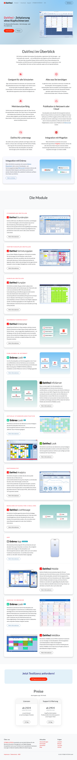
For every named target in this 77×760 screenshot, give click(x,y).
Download (23, 2)
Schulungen (43, 743)
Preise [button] (18, 31)
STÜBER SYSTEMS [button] (37, 2)
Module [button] (16, 2)
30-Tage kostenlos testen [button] (38, 679)
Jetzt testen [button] (9, 31)
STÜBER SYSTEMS (8, 742)
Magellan (57, 143)
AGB (19, 754)
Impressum (7, 754)
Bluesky (59, 743)
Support (29, 2)
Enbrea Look (67, 122)
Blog (41, 747)
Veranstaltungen (44, 741)
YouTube (59, 745)
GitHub (59, 747)
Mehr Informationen (13, 236)
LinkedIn (59, 741)
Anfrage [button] (27, 722)
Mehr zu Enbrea (11, 178)
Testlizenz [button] (69, 2)
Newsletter (42, 745)
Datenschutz (13, 754)
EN (45, 2)
